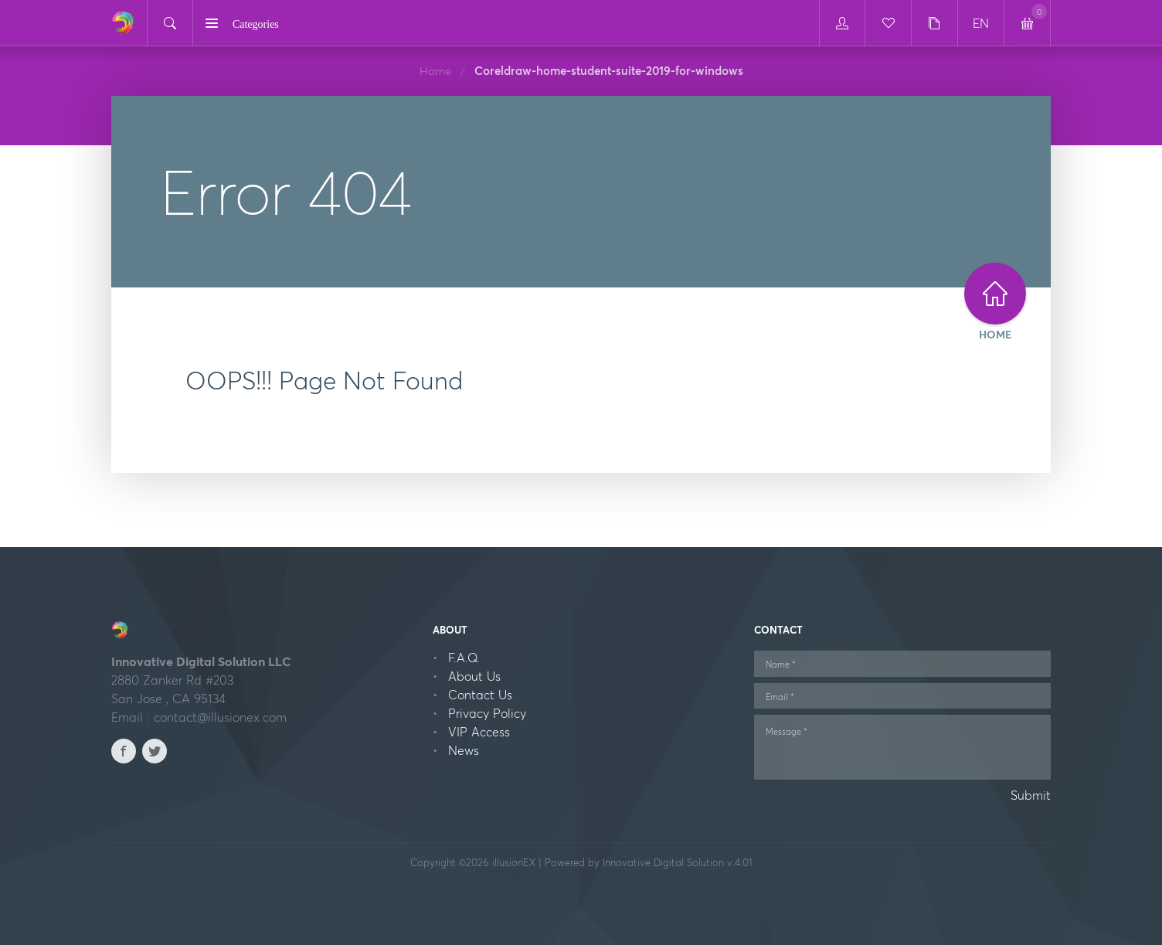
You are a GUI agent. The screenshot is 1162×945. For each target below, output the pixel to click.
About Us (474, 676)
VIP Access (479, 731)
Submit (1031, 795)
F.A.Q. (464, 657)
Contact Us (480, 694)
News (463, 750)
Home (435, 70)
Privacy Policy (487, 713)
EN (981, 23)
